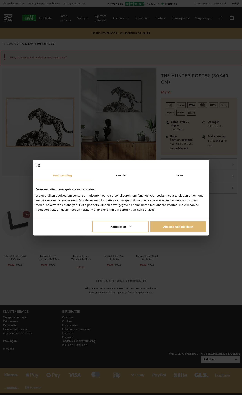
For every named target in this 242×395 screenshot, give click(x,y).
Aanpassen (120, 226)
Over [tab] (179, 175)
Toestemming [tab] (62, 175)
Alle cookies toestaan (178, 226)
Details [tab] (121, 175)
